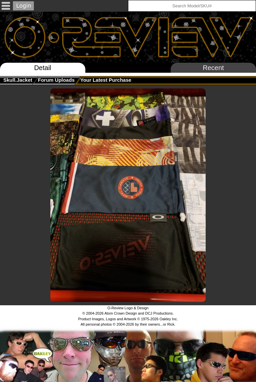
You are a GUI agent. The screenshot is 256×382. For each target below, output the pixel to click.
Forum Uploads (56, 80)
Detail (42, 67)
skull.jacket (17, 80)
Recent (213, 67)
